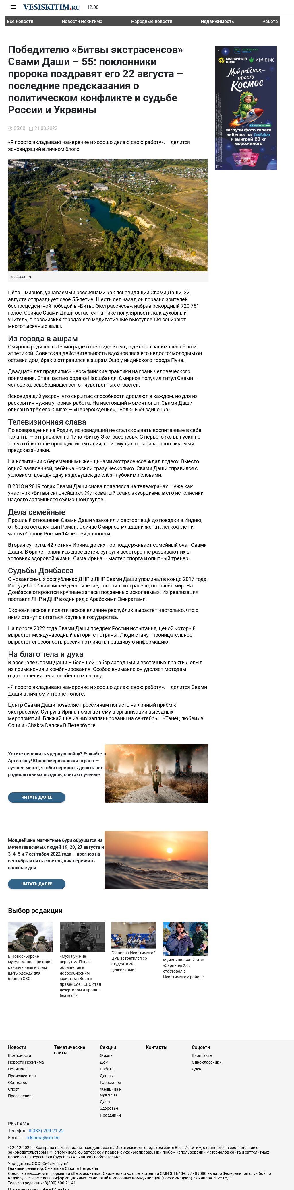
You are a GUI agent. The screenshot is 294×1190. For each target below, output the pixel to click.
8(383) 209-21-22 (46, 1104)
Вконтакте (202, 1029)
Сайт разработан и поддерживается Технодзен (52, 1183)
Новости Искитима (82, 21)
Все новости (20, 21)
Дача (105, 1075)
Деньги (107, 1049)
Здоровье (109, 1082)
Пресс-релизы (21, 1070)
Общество (17, 1056)
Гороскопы (110, 1056)
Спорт (13, 1063)
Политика (17, 1042)
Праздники (110, 1088)
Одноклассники (207, 1036)
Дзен (196, 1042)
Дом (104, 1036)
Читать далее (36, 784)
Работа (270, 21)
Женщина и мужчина (110, 1066)
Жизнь (106, 1029)
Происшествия (22, 1049)
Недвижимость (217, 21)
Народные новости (151, 21)
